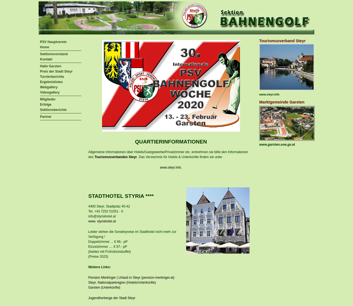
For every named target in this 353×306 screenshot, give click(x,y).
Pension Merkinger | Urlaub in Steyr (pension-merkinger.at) (131, 278)
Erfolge (45, 105)
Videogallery (50, 92)
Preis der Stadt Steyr (56, 71)
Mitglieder (48, 99)
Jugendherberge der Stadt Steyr (111, 298)
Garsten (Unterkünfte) (104, 287)
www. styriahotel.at (102, 221)
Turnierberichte (52, 77)
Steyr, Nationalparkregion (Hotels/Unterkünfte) (122, 282)
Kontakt (46, 59)
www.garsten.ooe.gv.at (277, 145)
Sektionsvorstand (54, 54)
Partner (46, 117)
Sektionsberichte (53, 110)
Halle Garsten (50, 66)
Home (44, 47)
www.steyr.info (170, 167)
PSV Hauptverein (53, 42)
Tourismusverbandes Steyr (116, 157)
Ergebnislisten (51, 82)
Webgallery (49, 87)
